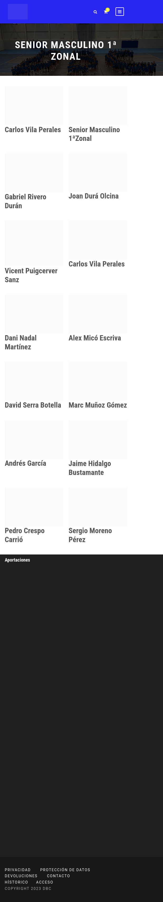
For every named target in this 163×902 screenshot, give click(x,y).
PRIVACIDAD (18, 870)
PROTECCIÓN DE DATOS (65, 870)
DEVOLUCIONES (21, 876)
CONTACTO (58, 876)
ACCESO (44, 882)
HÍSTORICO (16, 882)
